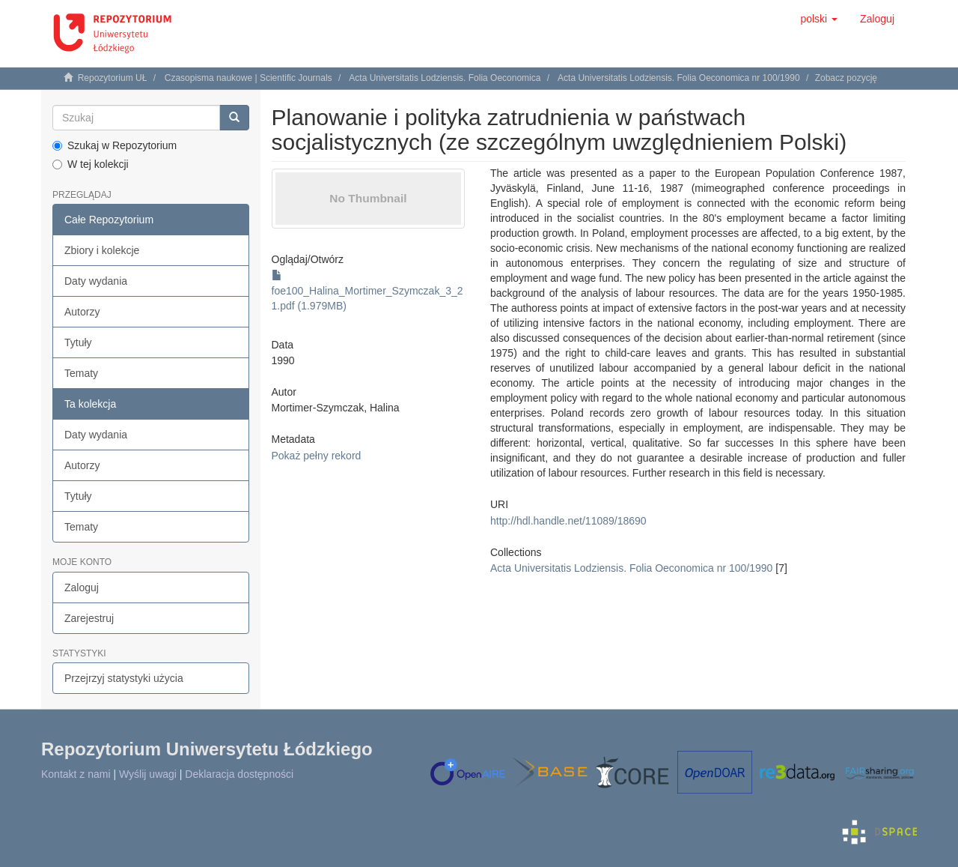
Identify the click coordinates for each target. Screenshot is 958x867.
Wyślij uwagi (148, 774)
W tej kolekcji (90, 164)
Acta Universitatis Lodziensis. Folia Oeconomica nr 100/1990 (679, 78)
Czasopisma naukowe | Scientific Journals (248, 78)
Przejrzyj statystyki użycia (123, 678)
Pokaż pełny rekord (316, 456)
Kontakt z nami (76, 774)
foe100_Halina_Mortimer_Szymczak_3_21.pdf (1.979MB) (367, 291)
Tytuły (78, 342)
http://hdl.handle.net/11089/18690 (568, 521)
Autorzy (82, 312)
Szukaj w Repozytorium (114, 145)
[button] (819, 18)
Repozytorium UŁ (112, 78)
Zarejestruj (89, 618)
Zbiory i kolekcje (101, 250)
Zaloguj (81, 587)
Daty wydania (95, 281)
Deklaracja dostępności (239, 774)
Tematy (81, 373)
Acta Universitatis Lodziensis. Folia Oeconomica (444, 78)
